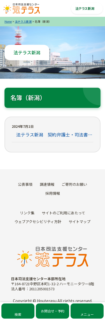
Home (8, 21)
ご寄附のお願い (74, 184)
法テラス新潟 (23, 21)
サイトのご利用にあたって (63, 212)
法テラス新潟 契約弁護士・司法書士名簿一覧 (52, 134)
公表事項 (25, 184)
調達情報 (47, 184)
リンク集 (27, 212)
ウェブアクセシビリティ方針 (38, 221)
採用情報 (52, 193)
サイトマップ (79, 221)
